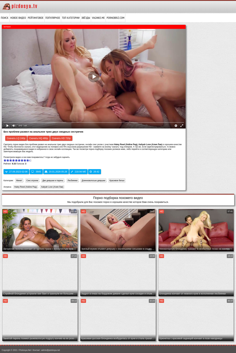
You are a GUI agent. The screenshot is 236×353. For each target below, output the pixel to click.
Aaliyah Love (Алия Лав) (51, 187)
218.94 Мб (78, 171)
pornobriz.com (115, 18)
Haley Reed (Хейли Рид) (25, 187)
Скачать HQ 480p (38, 138)
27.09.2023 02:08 (16, 171)
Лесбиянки (72, 180)
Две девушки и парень (52, 180)
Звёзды (85, 18)
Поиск (5, 18)
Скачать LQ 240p (16, 138)
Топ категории (71, 18)
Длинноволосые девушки (93, 180)
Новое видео (18, 18)
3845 (36, 171)
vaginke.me (98, 18)
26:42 (94, 171)
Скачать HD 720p (61, 138)
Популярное (52, 18)
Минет (19, 180)
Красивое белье (116, 180)
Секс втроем (32, 180)
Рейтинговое (36, 18)
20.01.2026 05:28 (56, 171)
